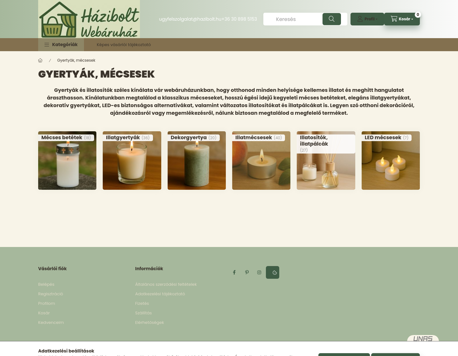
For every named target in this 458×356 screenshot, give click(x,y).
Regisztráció (50, 294)
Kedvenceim (51, 322)
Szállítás (143, 313)
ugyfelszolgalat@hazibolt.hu (190, 19)
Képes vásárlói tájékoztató (124, 45)
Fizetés (142, 303)
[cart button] (402, 19)
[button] (61, 44)
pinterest (246, 272)
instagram (259, 272)
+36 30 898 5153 (239, 19)
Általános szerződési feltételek (166, 284)
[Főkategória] (40, 60)
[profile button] (367, 19)
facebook (234, 272)
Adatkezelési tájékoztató (160, 294)
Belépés (46, 284)
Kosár (44, 313)
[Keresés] (305, 19)
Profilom (46, 303)
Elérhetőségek (149, 322)
